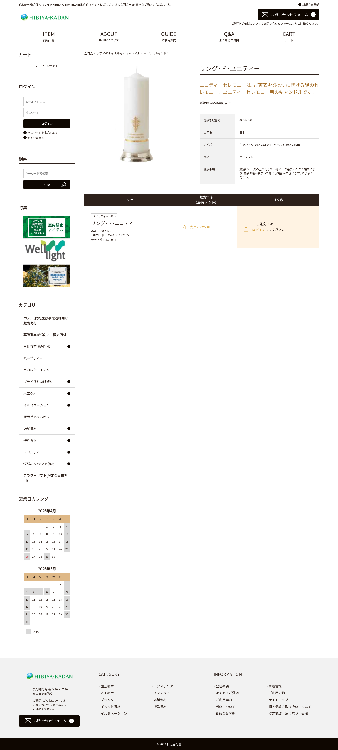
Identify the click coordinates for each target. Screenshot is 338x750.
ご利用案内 (169, 36)
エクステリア (163, 686)
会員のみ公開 (200, 226)
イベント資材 (110, 706)
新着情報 (275, 686)
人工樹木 (30, 393)
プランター (109, 699)
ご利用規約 (277, 692)
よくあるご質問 (229, 36)
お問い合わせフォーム (289, 14)
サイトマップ (278, 699)
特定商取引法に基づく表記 (288, 713)
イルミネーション (36, 405)
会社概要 (222, 686)
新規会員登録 (310, 4)
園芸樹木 (107, 686)
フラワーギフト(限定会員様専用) (45, 478)
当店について (225, 706)
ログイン (258, 229)
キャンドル (133, 53)
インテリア (162, 692)
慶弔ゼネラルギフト (38, 416)
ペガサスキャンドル (156, 53)
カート (289, 36)
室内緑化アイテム (36, 369)
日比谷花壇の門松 (36, 346)
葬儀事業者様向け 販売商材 (44, 334)
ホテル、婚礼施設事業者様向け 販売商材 (47, 320)
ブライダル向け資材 (109, 53)
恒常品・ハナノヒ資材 (38, 463)
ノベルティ (31, 452)
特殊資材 (30, 440)
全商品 (88, 53)
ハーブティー (33, 358)
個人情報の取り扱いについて (290, 706)
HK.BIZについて (109, 36)
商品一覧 (49, 36)
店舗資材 (30, 428)
